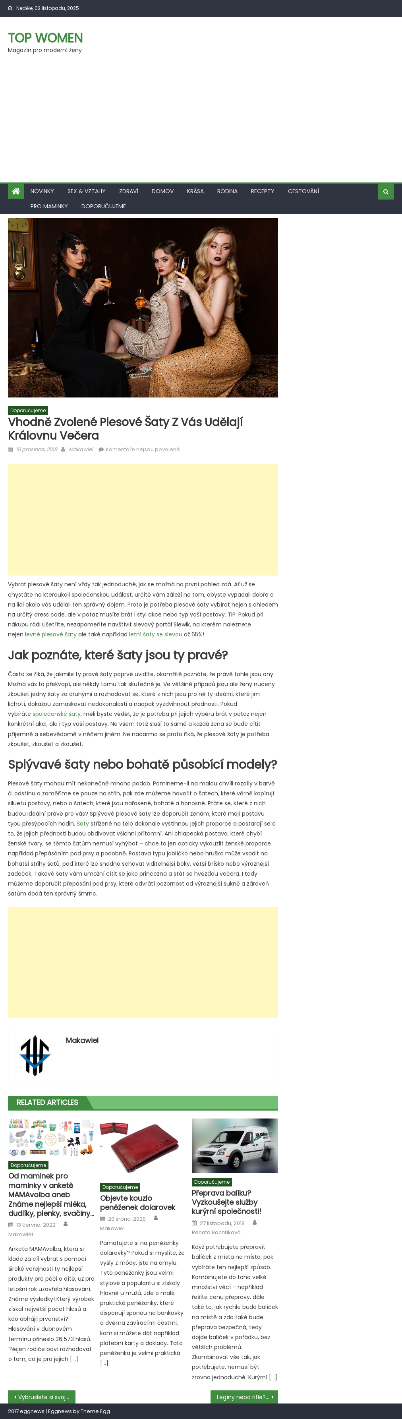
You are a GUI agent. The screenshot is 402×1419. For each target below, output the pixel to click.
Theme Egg (95, 1411)
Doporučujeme (103, 206)
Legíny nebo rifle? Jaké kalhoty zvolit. (247, 1397)
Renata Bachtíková (216, 1232)
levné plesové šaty (51, 634)
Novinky (42, 191)
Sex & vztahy (87, 191)
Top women (45, 38)
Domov (163, 191)
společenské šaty (57, 714)
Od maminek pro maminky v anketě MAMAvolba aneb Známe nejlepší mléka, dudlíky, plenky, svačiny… (51, 1194)
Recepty (262, 191)
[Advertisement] (201, 122)
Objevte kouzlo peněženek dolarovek (137, 1203)
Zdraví (128, 191)
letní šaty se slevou (155, 634)
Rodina (227, 191)
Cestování (303, 191)
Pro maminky (49, 206)
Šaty (83, 824)
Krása (195, 191)
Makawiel (81, 449)
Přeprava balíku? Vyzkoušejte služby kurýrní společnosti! (226, 1202)
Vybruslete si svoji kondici (46, 1397)
